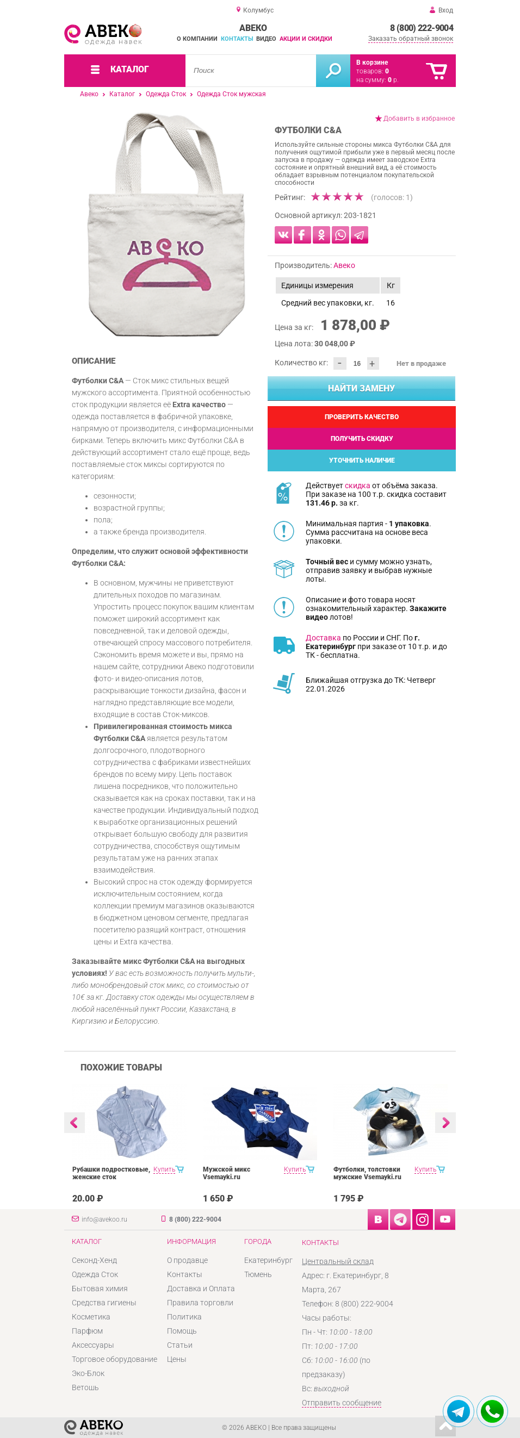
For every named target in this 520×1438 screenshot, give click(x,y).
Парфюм (87, 1331)
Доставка (323, 637)
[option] (166, 224)
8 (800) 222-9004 (421, 28)
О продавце (187, 1260)
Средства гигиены (104, 1302)
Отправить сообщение (341, 1402)
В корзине (372, 62)
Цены (177, 1359)
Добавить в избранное (419, 118)
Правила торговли (200, 1302)
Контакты (237, 38)
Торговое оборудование (114, 1359)
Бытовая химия (100, 1288)
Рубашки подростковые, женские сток (111, 1173)
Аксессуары (93, 1345)
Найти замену (361, 388)
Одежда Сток (166, 94)
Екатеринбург (268, 1260)
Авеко (89, 94)
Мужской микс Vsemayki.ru (226, 1173)
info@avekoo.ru (104, 1219)
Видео (266, 38)
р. (393, 80)
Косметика (91, 1316)
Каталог (122, 94)
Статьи (180, 1345)
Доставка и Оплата (201, 1288)
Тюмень (258, 1274)
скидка (357, 485)
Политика (184, 1316)
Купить (164, 1169)
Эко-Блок (88, 1373)
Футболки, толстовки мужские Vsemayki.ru (367, 1173)
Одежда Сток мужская (231, 94)
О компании (197, 38)
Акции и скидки (306, 38)
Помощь (182, 1331)
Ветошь (85, 1387)
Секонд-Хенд (94, 1260)
